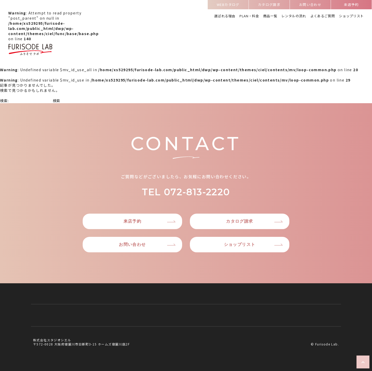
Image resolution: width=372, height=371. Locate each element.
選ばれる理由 (224, 16)
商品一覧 (270, 16)
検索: (4, 100)
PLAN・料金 (249, 16)
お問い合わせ (310, 5)
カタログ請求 (269, 5)
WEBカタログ (228, 5)
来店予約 (351, 5)
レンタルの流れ (293, 16)
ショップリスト (351, 16)
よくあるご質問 (322, 16)
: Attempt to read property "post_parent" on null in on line (53, 33)
